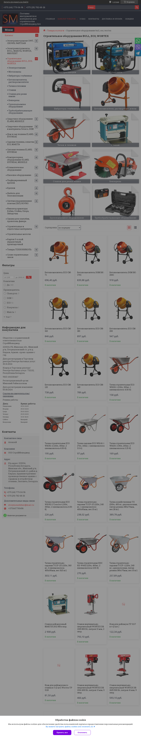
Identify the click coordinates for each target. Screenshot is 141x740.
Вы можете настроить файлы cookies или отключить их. (69, 727)
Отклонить (82, 732)
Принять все (62, 732)
